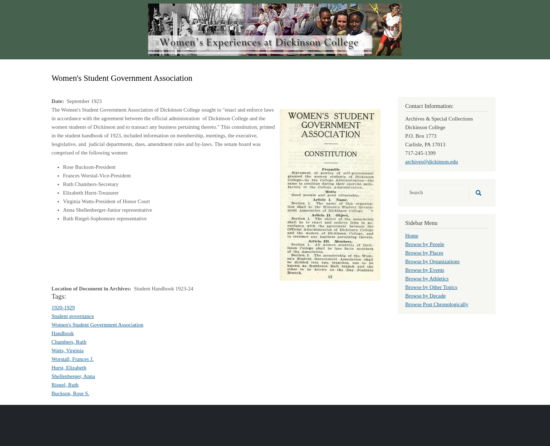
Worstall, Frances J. (72, 359)
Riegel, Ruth (65, 385)
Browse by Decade (425, 296)
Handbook (62, 333)
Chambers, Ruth (69, 342)
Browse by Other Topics (431, 287)
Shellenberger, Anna (73, 376)
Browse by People (424, 244)
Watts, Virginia (67, 350)
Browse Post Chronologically (436, 304)
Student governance (72, 316)
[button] (330, 194)
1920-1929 (63, 307)
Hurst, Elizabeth (68, 368)
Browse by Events (424, 270)
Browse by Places (424, 253)
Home (411, 236)
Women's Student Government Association (97, 325)
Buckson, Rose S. (70, 393)
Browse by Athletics (427, 278)
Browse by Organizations (432, 261)
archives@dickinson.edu (431, 162)
